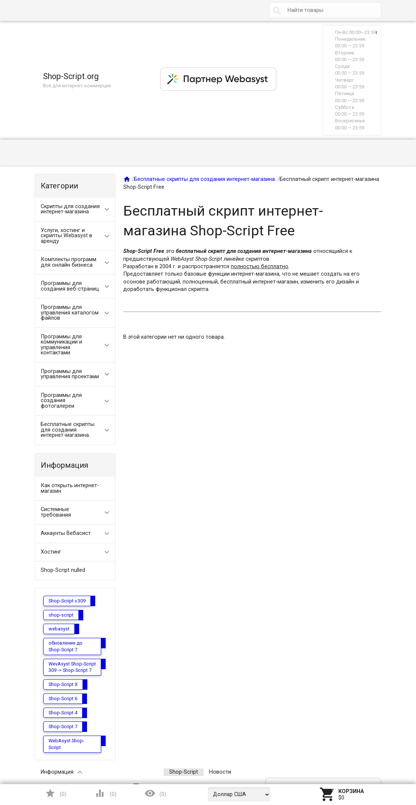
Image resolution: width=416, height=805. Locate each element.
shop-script (61, 615)
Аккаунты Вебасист (66, 533)
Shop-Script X (63, 684)
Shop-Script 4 (63, 712)
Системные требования (56, 512)
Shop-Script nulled (63, 570)
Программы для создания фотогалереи (61, 400)
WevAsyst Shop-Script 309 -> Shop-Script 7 (72, 667)
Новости (220, 772)
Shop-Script (183, 772)
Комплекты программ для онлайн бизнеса (68, 262)
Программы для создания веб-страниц (70, 286)
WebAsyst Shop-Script (66, 744)
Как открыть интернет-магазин (70, 488)
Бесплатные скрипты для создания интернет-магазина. (67, 429)
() (55, 793)
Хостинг (51, 552)
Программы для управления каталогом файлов (70, 312)
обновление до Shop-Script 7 (66, 646)
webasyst (59, 629)
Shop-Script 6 (63, 698)
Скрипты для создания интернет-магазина (70, 209)
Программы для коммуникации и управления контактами (61, 344)
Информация (57, 772)
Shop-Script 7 (63, 726)
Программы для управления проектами (70, 374)
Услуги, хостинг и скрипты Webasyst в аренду (66, 235)
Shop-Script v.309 (67, 601)
